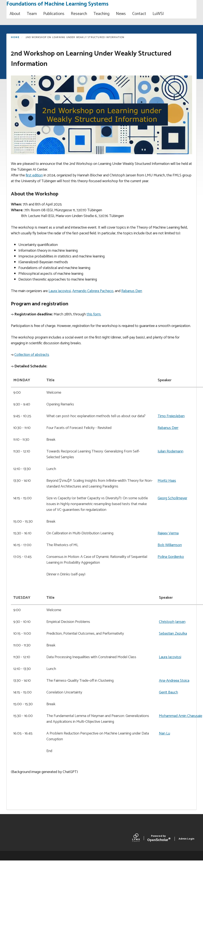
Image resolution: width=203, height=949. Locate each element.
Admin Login (186, 839)
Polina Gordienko (171, 557)
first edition (34, 175)
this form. (94, 314)
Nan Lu (164, 733)
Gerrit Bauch (168, 692)
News (121, 13)
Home (15, 37)
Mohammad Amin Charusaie (180, 716)
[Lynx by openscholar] (139, 838)
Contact (139, 13)
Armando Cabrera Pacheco (92, 291)
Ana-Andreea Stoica (174, 680)
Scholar (158, 839)
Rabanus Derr (131, 291)
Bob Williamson (170, 545)
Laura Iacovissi (60, 291)
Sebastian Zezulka (173, 633)
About (15, 13)
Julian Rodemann (170, 451)
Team (32, 13)
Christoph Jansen (172, 622)
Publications (53, 13)
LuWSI (158, 13)
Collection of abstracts (31, 355)
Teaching (101, 13)
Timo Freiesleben (171, 416)
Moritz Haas (167, 480)
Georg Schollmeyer (172, 498)
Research (79, 13)
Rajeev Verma (168, 533)
